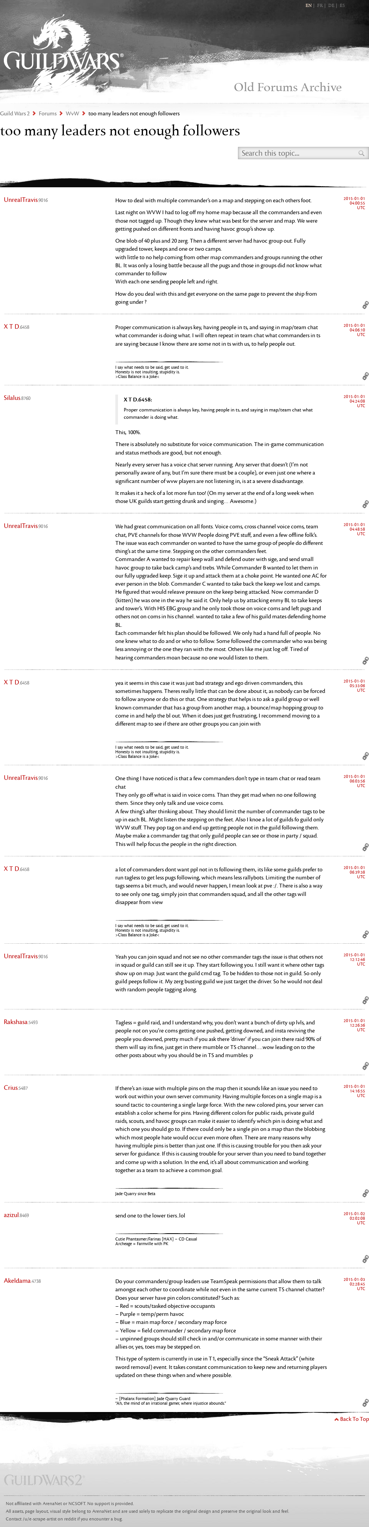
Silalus (17, 398)
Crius (16, 1088)
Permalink (365, 305)
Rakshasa (21, 1022)
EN (309, 5)
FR (320, 5)
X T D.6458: (138, 399)
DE (331, 5)
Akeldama (22, 1281)
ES (342, 5)
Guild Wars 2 (64, 54)
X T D (16, 327)
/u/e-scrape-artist (40, 1519)
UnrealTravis (26, 200)
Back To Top (354, 1419)
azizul (16, 1215)
